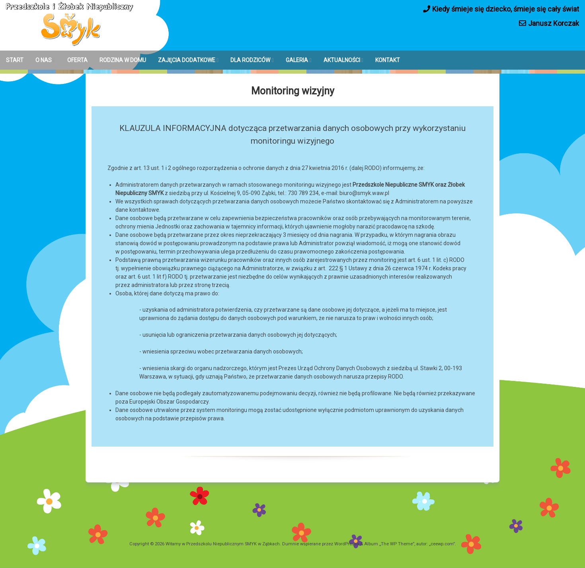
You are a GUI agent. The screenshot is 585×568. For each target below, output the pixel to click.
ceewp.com (442, 544)
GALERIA (297, 60)
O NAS (43, 60)
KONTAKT (387, 60)
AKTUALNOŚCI (342, 60)
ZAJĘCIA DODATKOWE (186, 60)
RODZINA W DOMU (122, 60)
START (14, 60)
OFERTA (77, 60)
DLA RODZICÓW (250, 60)
